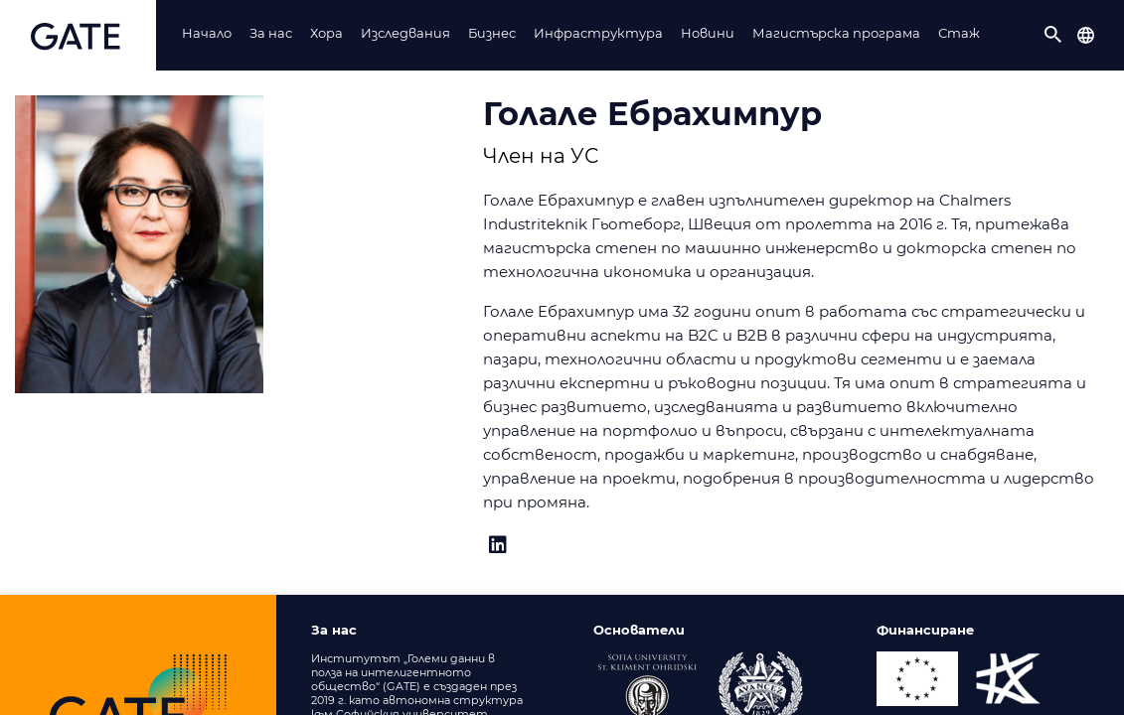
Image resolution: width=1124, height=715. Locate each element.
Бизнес (492, 33)
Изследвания (405, 33)
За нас (270, 33)
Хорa (326, 33)
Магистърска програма (836, 33)
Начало (207, 33)
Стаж (959, 33)
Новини (707, 33)
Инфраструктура (598, 33)
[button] (1053, 35)
